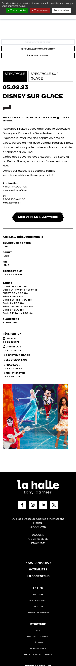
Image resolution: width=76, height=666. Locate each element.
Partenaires (38, 648)
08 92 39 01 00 (12, 376)
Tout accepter (16, 10)
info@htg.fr (38, 543)
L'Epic (38, 630)
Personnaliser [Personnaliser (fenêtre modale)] (61, 10)
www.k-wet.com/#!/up (15, 190)
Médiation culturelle (38, 654)
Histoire (38, 594)
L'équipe (38, 642)
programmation (38, 563)
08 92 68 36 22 (12, 368)
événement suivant (38, 55)
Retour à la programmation (38, 49)
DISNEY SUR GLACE (16, 355)
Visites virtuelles (38, 612)
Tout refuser (39, 10)
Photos (38, 606)
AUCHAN (9, 338)
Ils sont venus (38, 576)
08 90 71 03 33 (12, 350)
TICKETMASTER (14, 373)
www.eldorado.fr (12, 202)
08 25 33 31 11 (11, 342)
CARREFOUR (12, 346)
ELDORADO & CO (15, 359)
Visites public (38, 600)
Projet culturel (38, 636)
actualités (38, 569)
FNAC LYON (11, 364)
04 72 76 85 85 (38, 539)
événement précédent (38, 42)
